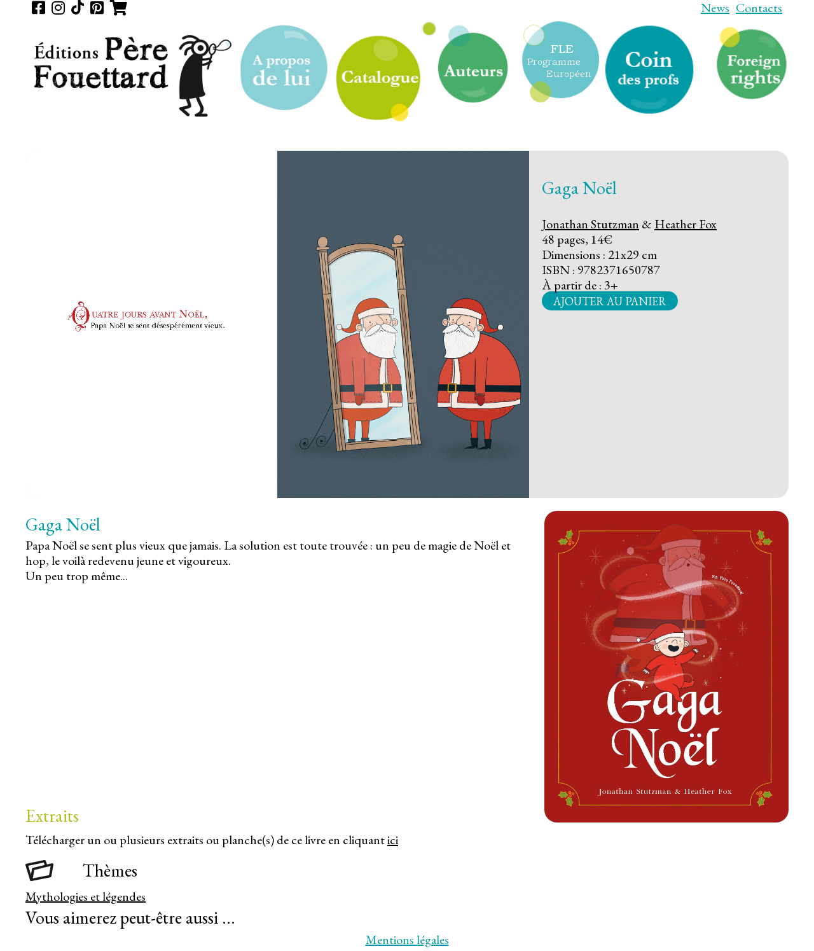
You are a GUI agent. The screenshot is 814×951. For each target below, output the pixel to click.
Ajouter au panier (609, 300)
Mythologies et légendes (85, 896)
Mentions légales (407, 939)
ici (392, 839)
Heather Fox (685, 224)
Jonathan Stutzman (590, 224)
